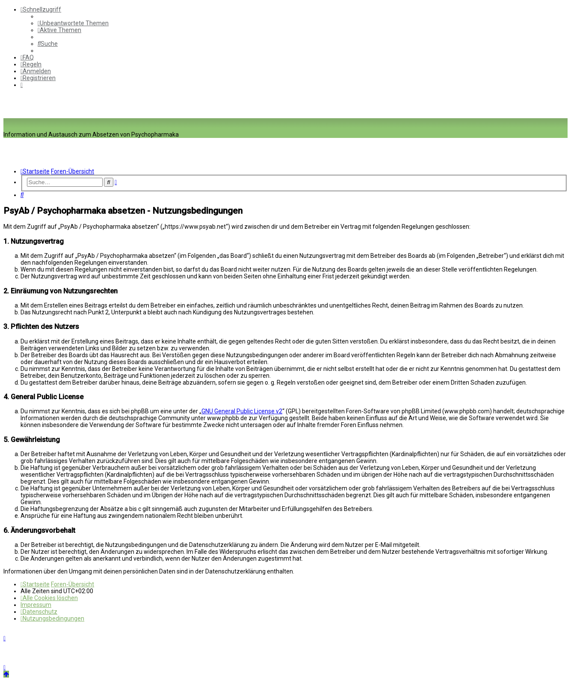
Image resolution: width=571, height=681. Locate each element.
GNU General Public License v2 (241, 411)
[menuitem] (73, 23)
